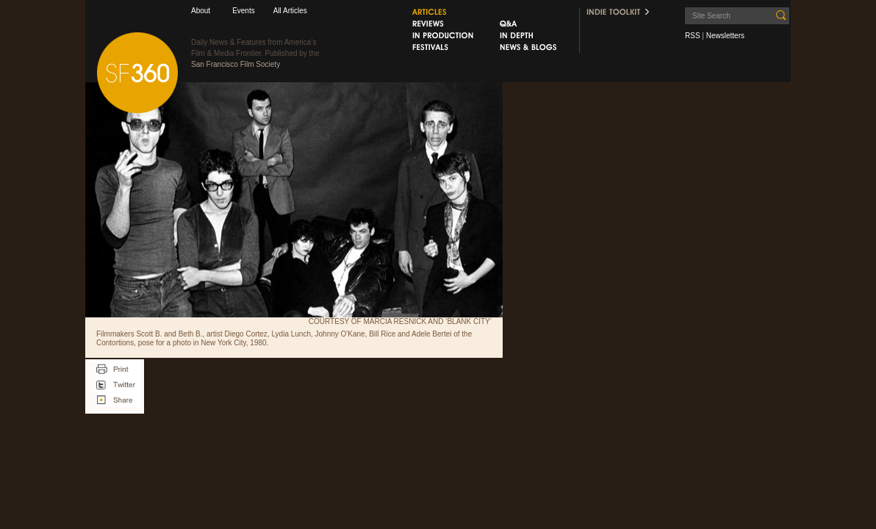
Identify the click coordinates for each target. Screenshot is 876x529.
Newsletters (725, 36)
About (200, 11)
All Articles (290, 11)
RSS (692, 36)
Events (243, 11)
